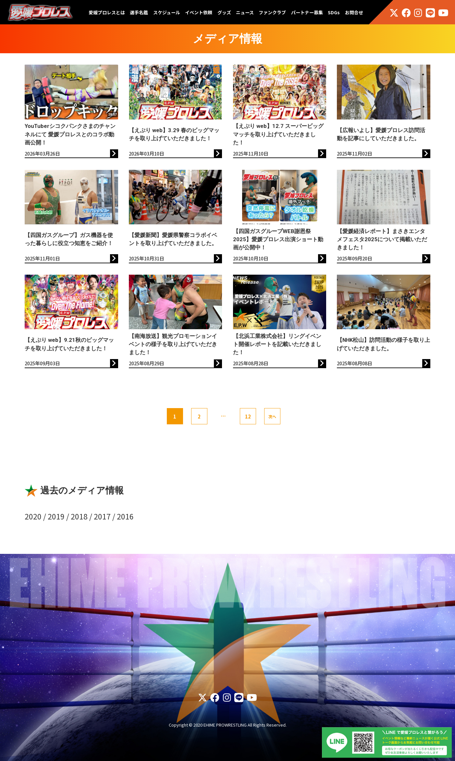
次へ (272, 416)
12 (248, 416)
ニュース (245, 12)
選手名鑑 (139, 12)
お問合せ (354, 12)
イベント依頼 (198, 12)
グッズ (224, 12)
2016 (125, 516)
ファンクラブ (272, 12)
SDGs (334, 12)
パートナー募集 (307, 12)
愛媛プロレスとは (107, 12)
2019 (56, 516)
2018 (79, 516)
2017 (102, 516)
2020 (33, 516)
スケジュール (166, 12)
